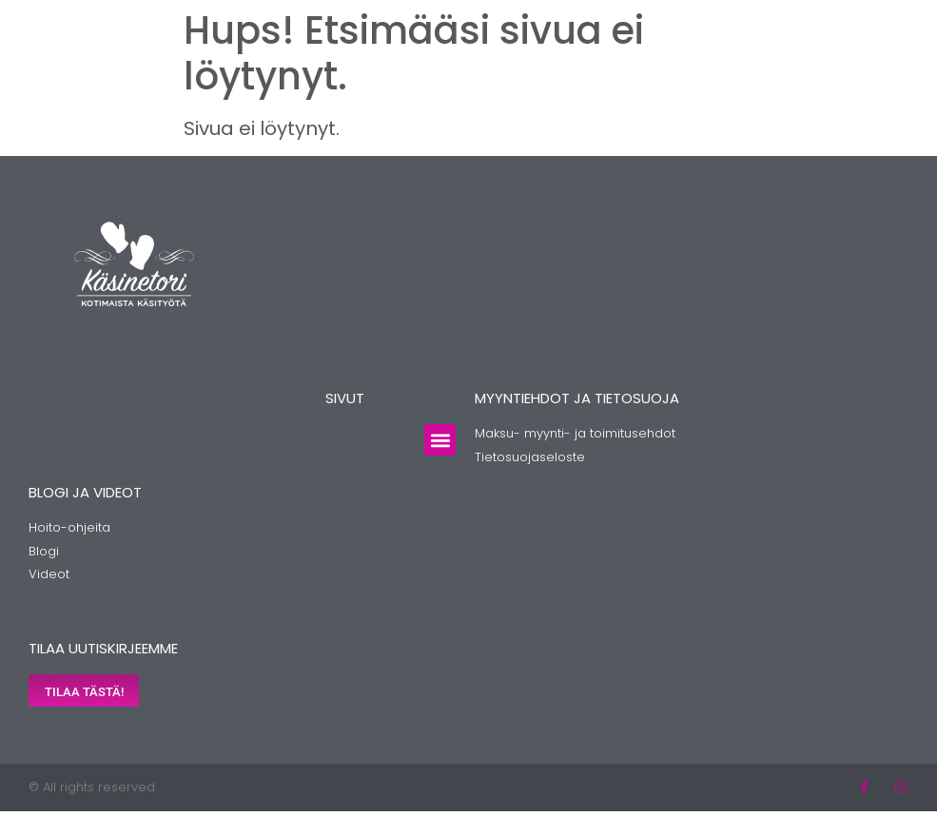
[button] (440, 440)
